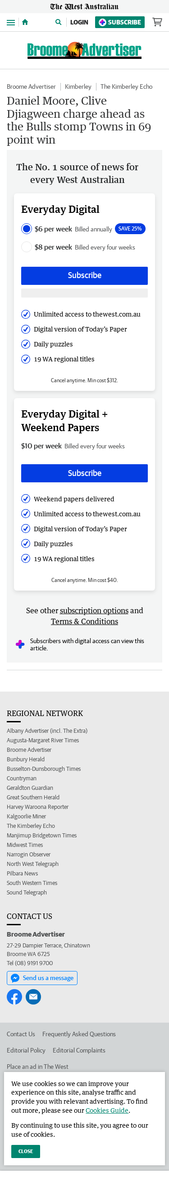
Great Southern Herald (33, 797)
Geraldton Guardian (30, 787)
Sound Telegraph (27, 892)
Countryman (22, 778)
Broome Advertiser (31, 86)
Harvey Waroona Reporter (38, 806)
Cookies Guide (107, 1110)
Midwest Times (25, 844)
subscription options (94, 610)
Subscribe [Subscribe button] (84, 275)
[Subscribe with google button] (84, 293)
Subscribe (120, 22)
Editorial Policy (26, 1050)
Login (79, 22)
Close (25, 1151)
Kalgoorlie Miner (26, 816)
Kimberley (78, 86)
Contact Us (21, 1034)
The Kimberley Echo (126, 86)
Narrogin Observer (28, 854)
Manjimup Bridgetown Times (42, 835)
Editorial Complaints (79, 1050)
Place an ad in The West (38, 1066)
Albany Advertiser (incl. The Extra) (47, 730)
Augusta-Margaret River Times (43, 740)
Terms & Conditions (84, 621)
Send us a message (42, 978)
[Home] (25, 22)
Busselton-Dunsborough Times (44, 768)
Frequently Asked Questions (79, 1034)
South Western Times (32, 883)
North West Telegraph (33, 863)
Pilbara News (22, 873)
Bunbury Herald (26, 759)
